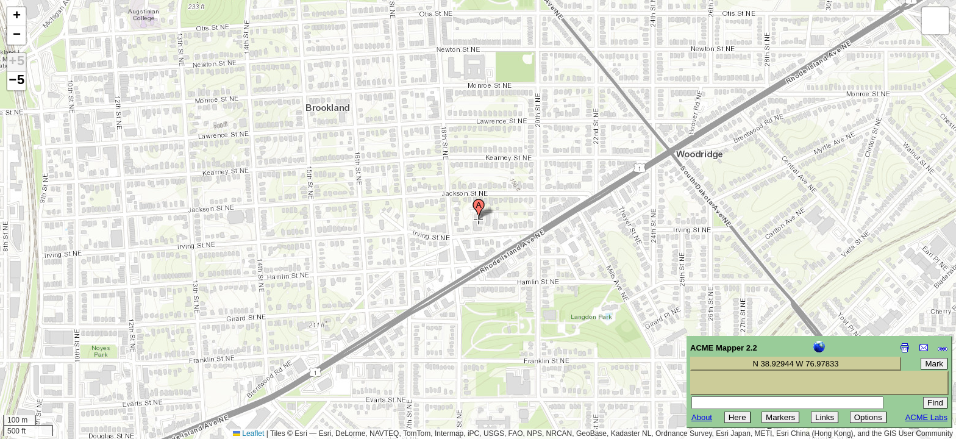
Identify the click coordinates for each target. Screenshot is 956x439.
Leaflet (248, 433)
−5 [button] (16, 81)
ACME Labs (926, 417)
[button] (479, 209)
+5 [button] (16, 62)
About (701, 417)
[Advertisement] (65, 352)
